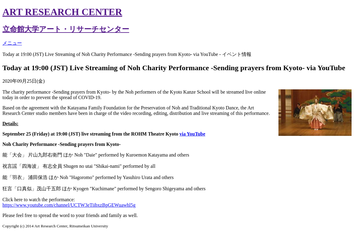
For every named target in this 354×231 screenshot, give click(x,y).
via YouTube (192, 133)
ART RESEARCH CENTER (62, 11)
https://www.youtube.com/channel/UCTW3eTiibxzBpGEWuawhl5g (69, 205)
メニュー (12, 43)
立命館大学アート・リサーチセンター (65, 29)
